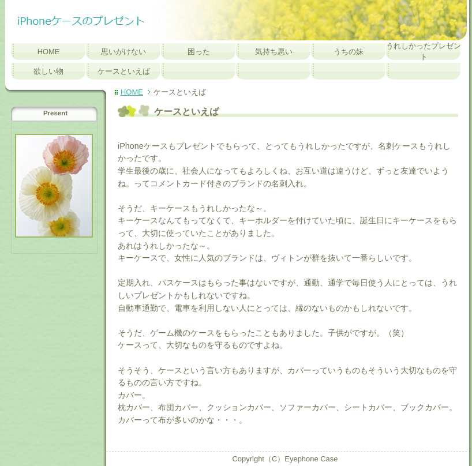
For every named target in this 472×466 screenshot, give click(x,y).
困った (199, 51)
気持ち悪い (274, 51)
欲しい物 (48, 71)
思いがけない (123, 51)
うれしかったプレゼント (423, 51)
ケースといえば (124, 71)
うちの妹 (349, 51)
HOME (49, 51)
